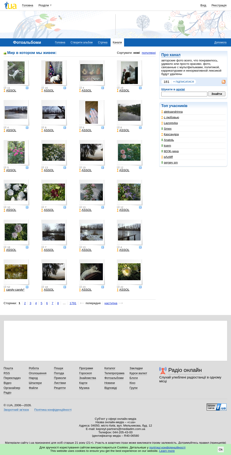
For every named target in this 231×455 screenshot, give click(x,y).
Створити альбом (82, 42)
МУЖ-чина (170, 151)
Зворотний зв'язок (16, 409)
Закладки (136, 368)
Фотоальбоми (114, 378)
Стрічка (102, 42)
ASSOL (10, 90)
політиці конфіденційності (167, 447)
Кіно (132, 383)
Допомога (220, 42)
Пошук (58, 368)
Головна (27, 5)
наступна (110, 303)
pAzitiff (167, 157)
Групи (133, 388)
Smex (166, 128)
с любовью (170, 117)
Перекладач (12, 378)
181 (166, 82)
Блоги (133, 378)
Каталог (110, 368)
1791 (73, 303)
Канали (117, 42)
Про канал (170, 55)
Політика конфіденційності (53, 409)
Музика (84, 388)
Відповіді (110, 388)
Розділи (44, 5)
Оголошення (37, 373)
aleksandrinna (172, 111)
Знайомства (87, 378)
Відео (8, 383)
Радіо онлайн (185, 370)
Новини (109, 383)
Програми (86, 368)
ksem (166, 145)
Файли (33, 388)
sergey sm (169, 162)
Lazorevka (169, 123)
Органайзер (12, 388)
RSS (7, 373)
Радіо (7, 392)
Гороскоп (85, 373)
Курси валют (138, 373)
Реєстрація (219, 5)
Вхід (203, 5)
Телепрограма (114, 373)
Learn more (167, 451)
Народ (33, 378)
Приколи (60, 378)
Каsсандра (170, 134)
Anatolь (167, 140)
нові (136, 52)
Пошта (8, 368)
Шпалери (35, 383)
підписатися (183, 81)
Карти (83, 383)
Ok (221, 449)
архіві (180, 89)
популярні (149, 52)
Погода (59, 373)
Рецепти (60, 388)
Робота (34, 368)
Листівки (60, 383)
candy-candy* (14, 289)
